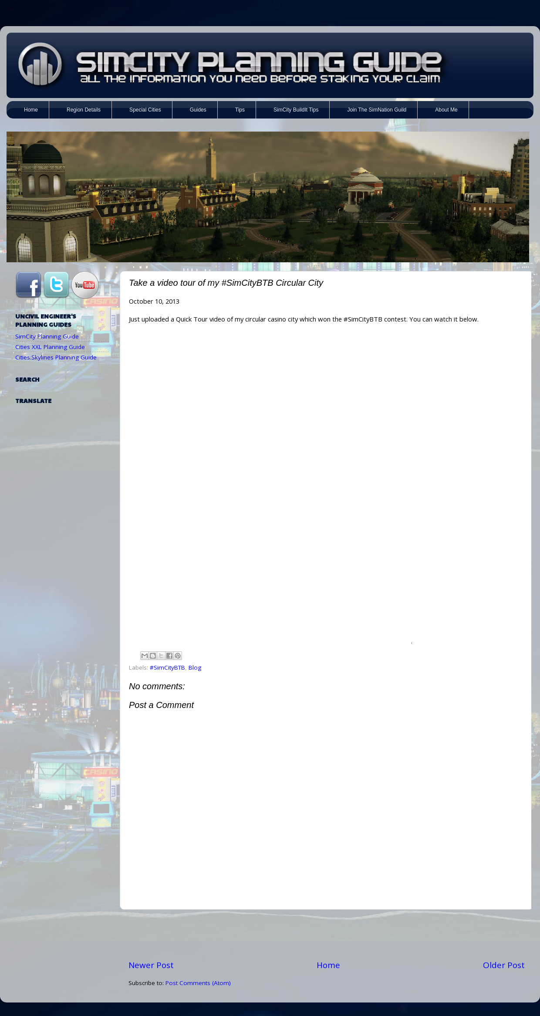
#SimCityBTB (167, 667)
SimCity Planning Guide (47, 336)
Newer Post (151, 965)
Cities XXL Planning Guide (50, 347)
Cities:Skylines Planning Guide (56, 357)
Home (328, 965)
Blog (195, 667)
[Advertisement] (327, 934)
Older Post (504, 965)
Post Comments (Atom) (198, 983)
